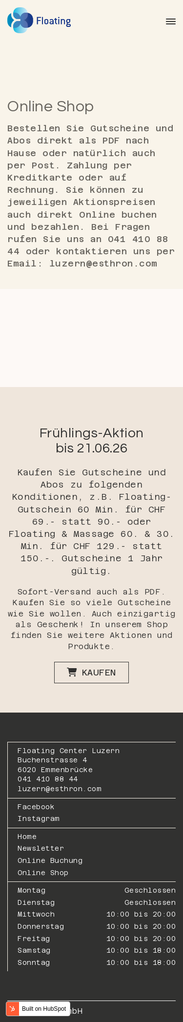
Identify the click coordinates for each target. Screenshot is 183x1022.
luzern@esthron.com (60, 789)
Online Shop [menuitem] (43, 873)
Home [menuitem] (27, 836)
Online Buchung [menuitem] (50, 860)
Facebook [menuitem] (36, 807)
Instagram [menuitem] (39, 818)
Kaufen (91, 672)
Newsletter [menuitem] (41, 848)
